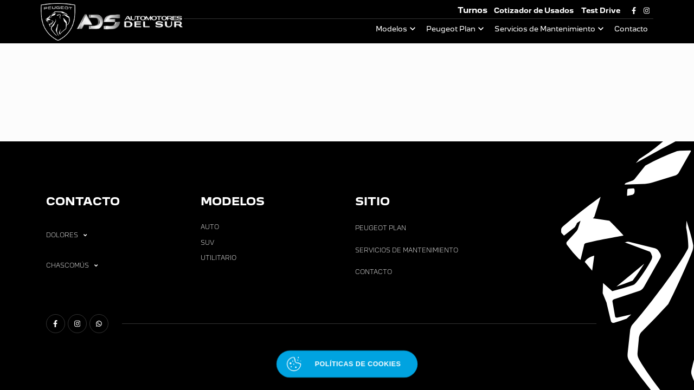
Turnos (472, 10)
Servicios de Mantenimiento (544, 29)
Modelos (391, 29)
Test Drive (600, 10)
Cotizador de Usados (534, 10)
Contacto (631, 29)
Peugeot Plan (450, 29)
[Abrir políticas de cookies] (347, 364)
